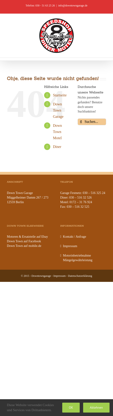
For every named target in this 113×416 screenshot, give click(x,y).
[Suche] (81, 121)
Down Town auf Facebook (24, 241)
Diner (57, 147)
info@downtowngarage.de (72, 5)
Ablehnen (96, 407)
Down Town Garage (58, 110)
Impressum (70, 246)
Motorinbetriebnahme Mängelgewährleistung (77, 258)
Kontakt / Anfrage (74, 236)
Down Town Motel (57, 132)
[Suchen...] (92, 121)
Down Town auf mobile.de (24, 246)
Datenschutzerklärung (80, 275)
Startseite (60, 95)
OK (71, 407)
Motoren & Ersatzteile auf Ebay (27, 236)
